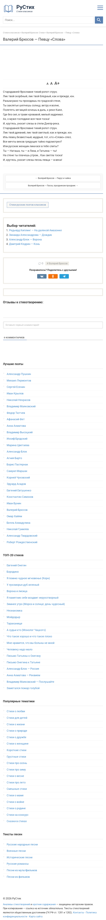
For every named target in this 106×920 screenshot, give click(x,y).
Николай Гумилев (18, 525)
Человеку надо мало (19, 645)
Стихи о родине (16, 804)
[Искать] (99, 20)
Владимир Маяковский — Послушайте (30, 677)
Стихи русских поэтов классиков (27, 200)
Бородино (13, 567)
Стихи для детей (17, 713)
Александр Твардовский (22, 531)
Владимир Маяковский (21, 402)
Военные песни (16, 847)
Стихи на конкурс (17, 810)
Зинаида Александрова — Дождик (30, 231)
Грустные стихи (16, 752)
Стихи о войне (15, 798)
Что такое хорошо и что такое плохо (29, 632)
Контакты (78, 908)
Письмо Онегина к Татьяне (23, 658)
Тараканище (14, 619)
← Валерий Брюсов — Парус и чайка (29, 180)
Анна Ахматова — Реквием (23, 671)
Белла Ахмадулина (18, 518)
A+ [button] (56, 83)
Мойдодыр (13, 613)
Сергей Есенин (16, 383)
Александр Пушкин (19, 370)
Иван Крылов (15, 389)
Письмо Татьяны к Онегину (24, 651)
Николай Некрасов (18, 396)
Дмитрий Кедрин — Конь (24, 240)
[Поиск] (48, 20)
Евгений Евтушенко (19, 486)
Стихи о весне (15, 772)
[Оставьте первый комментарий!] (53, 321)
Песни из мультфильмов (22, 866)
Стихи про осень (17, 759)
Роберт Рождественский (22, 538)
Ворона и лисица (17, 587)
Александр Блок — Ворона (25, 235)
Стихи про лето (16, 778)
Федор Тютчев (16, 409)
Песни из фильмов (18, 872)
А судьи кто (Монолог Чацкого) (26, 626)
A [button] (47, 83)
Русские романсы (18, 859)
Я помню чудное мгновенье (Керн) (28, 574)
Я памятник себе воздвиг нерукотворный (32, 593)
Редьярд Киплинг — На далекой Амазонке (35, 226)
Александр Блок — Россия (23, 664)
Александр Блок (17, 447)
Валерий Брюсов (58, 259)
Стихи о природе (17, 726)
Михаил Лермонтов (19, 376)
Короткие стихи (16, 746)
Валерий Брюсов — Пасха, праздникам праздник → (77, 180)
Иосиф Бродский (17, 434)
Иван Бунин (14, 499)
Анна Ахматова (16, 421)
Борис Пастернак (17, 460)
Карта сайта (36, 912)
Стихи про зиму (16, 765)
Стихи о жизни (16, 720)
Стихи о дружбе (16, 733)
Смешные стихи (17, 785)
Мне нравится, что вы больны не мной (30, 639)
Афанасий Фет (16, 415)
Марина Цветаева (18, 441)
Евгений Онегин (16, 561)
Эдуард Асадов (16, 480)
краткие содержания (44, 900)
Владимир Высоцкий (20, 428)
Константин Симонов (20, 492)
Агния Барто (14, 454)
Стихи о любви (16, 707)
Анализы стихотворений (16, 900)
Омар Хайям (14, 512)
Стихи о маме (15, 791)
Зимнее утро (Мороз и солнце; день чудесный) (36, 600)
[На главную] (20, 11)
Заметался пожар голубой (23, 684)
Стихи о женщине (18, 739)
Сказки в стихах (17, 817)
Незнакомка (14, 606)
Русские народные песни (22, 840)
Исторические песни (19, 853)
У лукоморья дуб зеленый (23, 580)
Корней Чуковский (18, 473)
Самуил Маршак (17, 467)
